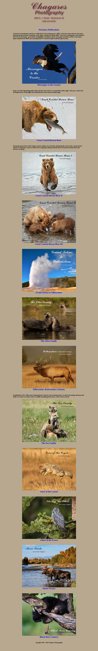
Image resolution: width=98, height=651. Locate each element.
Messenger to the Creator (49, 85)
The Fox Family (48, 443)
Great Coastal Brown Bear (49, 140)
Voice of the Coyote (49, 491)
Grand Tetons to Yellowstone (49, 292)
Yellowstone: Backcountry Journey (49, 389)
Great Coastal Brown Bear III (49, 244)
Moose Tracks (49, 588)
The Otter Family (49, 341)
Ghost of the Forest (49, 540)
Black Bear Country (49, 637)
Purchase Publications (49, 30)
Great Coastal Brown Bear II (49, 195)
